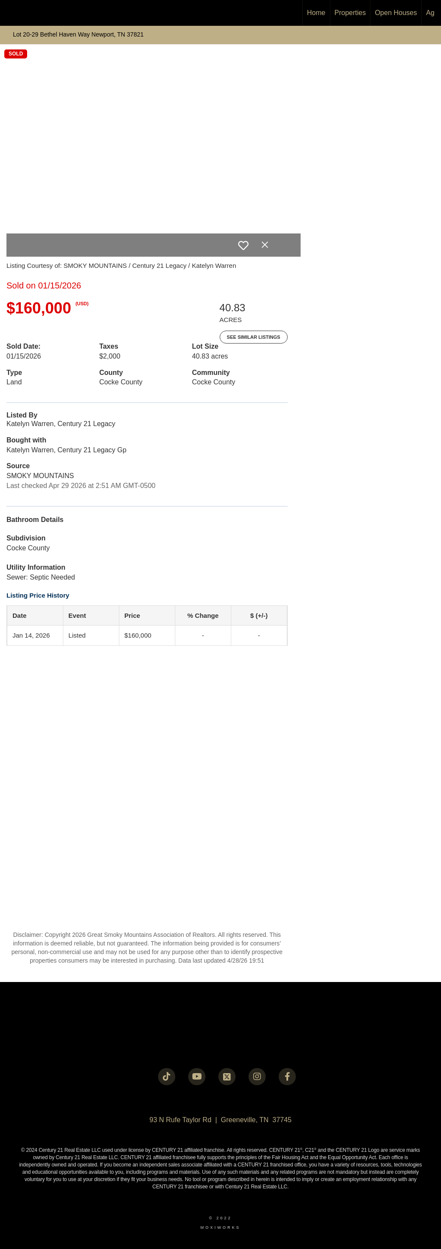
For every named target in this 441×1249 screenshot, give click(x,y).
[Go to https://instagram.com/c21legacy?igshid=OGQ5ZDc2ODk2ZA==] (257, 1076)
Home (316, 12)
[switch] (243, 245)
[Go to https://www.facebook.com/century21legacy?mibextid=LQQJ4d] (287, 1076)
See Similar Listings (253, 337)
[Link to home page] (11, 13)
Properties (350, 12)
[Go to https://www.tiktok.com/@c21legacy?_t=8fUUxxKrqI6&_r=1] (166, 1076)
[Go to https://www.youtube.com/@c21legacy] (196, 1076)
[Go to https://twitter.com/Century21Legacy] (227, 1076)
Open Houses (396, 12)
